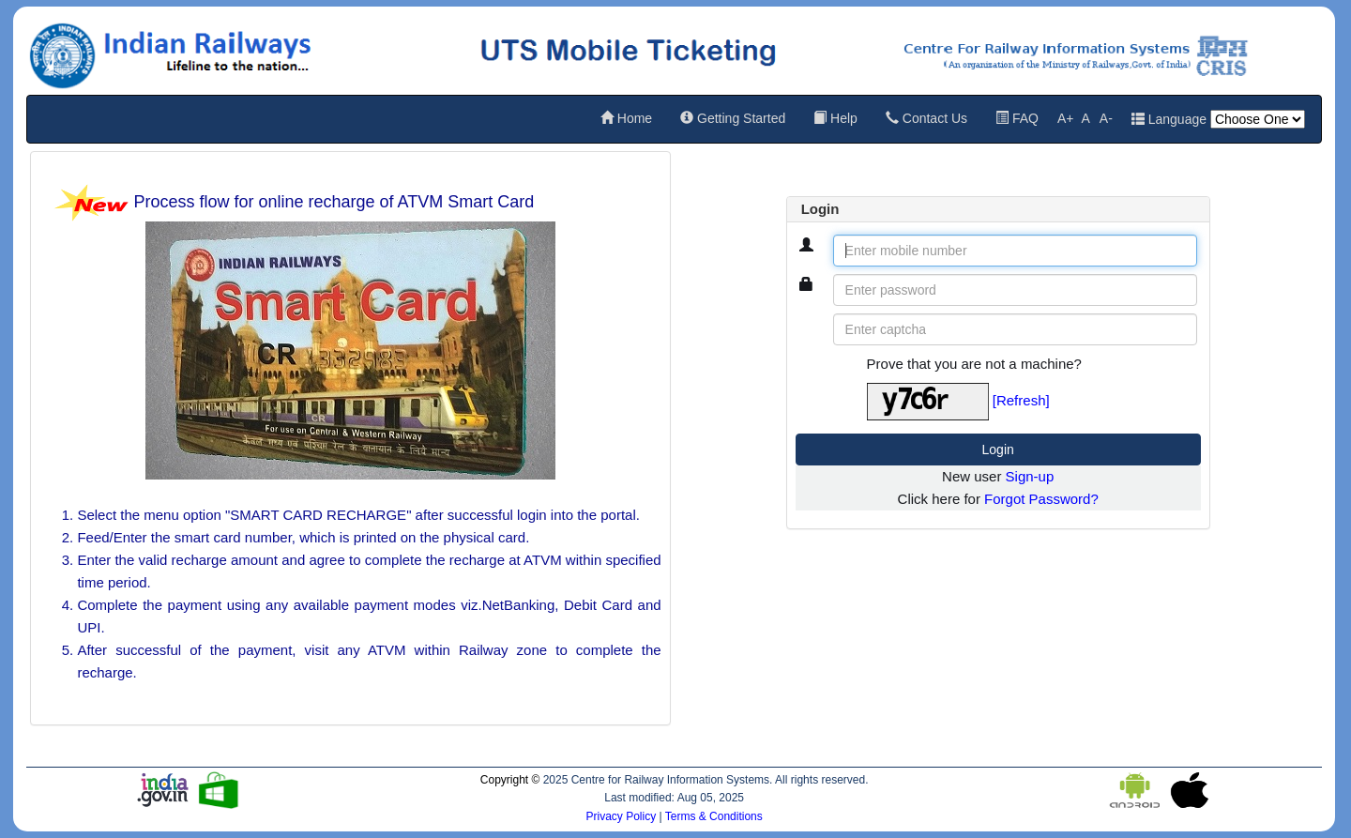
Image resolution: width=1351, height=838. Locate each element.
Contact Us (926, 118)
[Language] (1257, 119)
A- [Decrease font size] (1106, 118)
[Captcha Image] (928, 401)
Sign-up (1030, 476)
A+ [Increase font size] (1065, 118)
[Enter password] (1015, 290)
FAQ (1017, 118)
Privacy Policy (622, 816)
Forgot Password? (1041, 499)
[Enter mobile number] (1015, 251)
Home (626, 118)
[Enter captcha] (1015, 329)
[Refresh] (1021, 400)
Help (835, 118)
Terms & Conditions (714, 816)
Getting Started (732, 118)
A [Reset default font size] (1085, 118)
